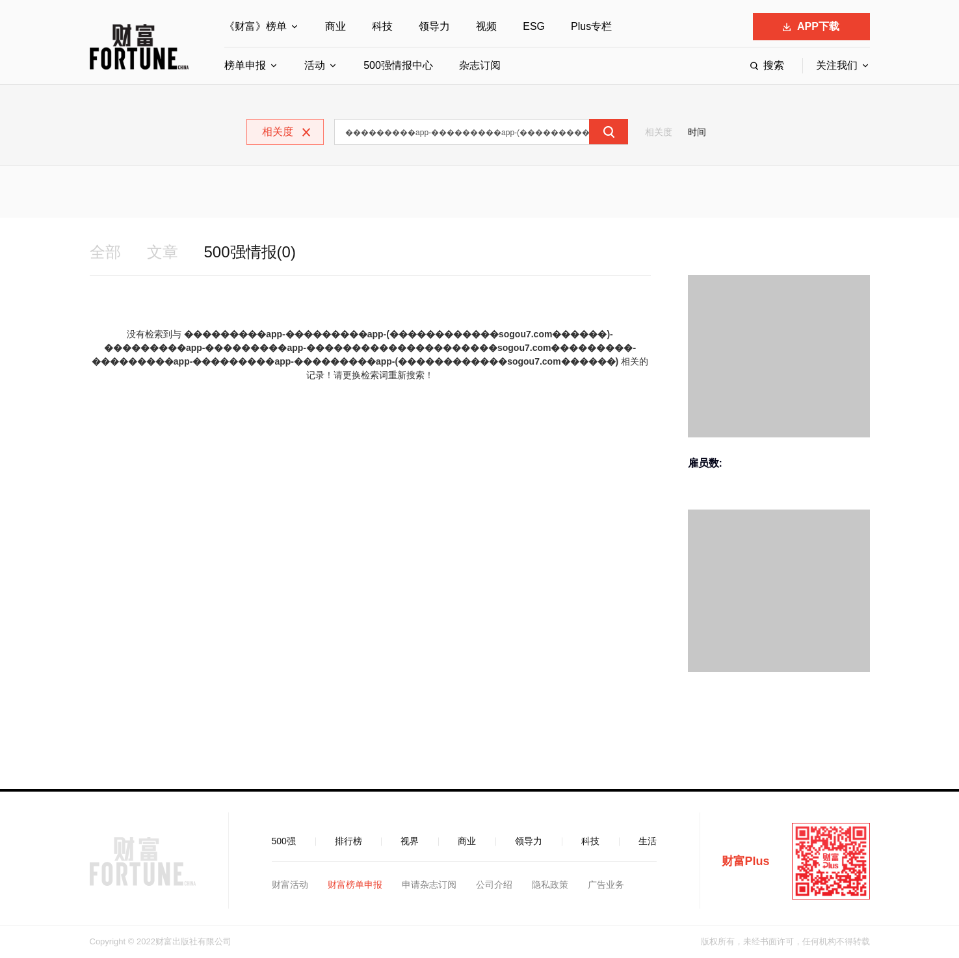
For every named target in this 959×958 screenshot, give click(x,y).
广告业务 (606, 884)
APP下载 (811, 26)
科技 (382, 26)
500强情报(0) (250, 252)
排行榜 (348, 841)
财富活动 (290, 884)
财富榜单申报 (355, 884)
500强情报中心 (398, 65)
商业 (335, 26)
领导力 (434, 26)
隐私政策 (550, 884)
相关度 (658, 132)
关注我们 (837, 65)
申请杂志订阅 (429, 884)
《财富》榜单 (255, 26)
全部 (105, 252)
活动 (314, 65)
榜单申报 (245, 65)
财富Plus (746, 861)
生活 (647, 841)
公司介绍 (494, 884)
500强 (284, 841)
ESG (534, 26)
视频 (486, 26)
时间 (697, 132)
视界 (410, 841)
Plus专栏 (591, 26)
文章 (162, 252)
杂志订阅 (480, 65)
